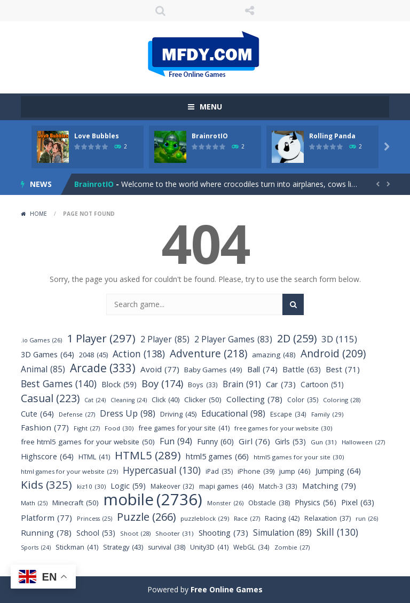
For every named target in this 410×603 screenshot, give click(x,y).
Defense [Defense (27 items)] (77, 414)
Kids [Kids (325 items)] (46, 484)
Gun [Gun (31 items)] (324, 442)
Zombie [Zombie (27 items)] (292, 547)
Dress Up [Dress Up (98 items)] (127, 413)
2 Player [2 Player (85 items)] (165, 339)
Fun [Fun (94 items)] (176, 441)
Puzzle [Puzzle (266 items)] (146, 516)
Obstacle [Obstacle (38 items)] (269, 503)
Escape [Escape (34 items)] (288, 414)
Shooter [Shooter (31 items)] (174, 533)
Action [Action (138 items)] (139, 354)
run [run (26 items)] (367, 518)
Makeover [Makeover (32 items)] (172, 486)
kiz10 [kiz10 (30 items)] (91, 486)
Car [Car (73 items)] (281, 384)
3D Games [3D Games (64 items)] (47, 354)
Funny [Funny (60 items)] (215, 441)
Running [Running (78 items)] (46, 532)
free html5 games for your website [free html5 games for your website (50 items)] (88, 442)
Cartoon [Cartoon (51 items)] (322, 384)
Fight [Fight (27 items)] (87, 428)
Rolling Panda (332, 135)
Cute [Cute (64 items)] (37, 413)
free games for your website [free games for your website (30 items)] (283, 428)
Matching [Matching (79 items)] (329, 485)
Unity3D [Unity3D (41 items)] (209, 547)
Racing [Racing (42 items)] (282, 518)
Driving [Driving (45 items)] (178, 414)
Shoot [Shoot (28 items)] (135, 533)
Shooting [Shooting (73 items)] (223, 532)
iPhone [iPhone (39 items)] (256, 471)
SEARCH (161, 10)
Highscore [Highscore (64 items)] (47, 456)
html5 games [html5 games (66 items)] (217, 456)
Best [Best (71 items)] (343, 369)
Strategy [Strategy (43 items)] (123, 547)
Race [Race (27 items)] (247, 518)
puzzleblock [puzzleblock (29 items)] (204, 518)
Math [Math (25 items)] (34, 503)
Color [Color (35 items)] (302, 399)
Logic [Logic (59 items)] (128, 485)
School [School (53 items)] (95, 532)
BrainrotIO (210, 135)
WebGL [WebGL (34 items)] (251, 547)
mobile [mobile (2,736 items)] (153, 499)
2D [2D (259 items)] (297, 338)
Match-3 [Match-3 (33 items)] (278, 486)
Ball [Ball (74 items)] (262, 369)
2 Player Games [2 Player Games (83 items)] (233, 339)
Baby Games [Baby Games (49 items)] (213, 370)
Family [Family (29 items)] (327, 414)
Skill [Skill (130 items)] (337, 532)
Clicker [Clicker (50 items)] (203, 399)
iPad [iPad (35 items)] (219, 471)
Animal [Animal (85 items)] (43, 369)
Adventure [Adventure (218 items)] (208, 353)
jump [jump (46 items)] (295, 471)
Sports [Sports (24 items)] (36, 547)
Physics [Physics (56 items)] (315, 502)
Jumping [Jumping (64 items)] (338, 470)
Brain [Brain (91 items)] (242, 384)
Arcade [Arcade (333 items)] (103, 368)
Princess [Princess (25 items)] (94, 519)
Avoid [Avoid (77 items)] (159, 369)
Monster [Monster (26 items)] (225, 503)
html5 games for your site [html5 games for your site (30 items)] (299, 457)
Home (38, 213)
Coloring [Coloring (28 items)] (341, 399)
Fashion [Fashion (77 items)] (45, 427)
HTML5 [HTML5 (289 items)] (148, 455)
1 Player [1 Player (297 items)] (101, 338)
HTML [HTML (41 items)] (94, 457)
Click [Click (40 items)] (165, 399)
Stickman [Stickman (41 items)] (77, 547)
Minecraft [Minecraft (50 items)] (75, 503)
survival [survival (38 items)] (166, 547)
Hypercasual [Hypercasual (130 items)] (162, 470)
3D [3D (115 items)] (339, 339)
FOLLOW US (250, 10)
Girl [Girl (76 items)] (254, 441)
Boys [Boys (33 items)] (203, 384)
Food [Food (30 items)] (119, 428)
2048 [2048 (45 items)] (93, 355)
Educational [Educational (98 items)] (233, 413)
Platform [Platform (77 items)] (46, 517)
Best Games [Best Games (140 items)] (59, 383)
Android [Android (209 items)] (333, 354)
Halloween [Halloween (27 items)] (363, 442)
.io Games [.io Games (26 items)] (41, 340)
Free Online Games (227, 589)
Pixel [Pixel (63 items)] (357, 502)
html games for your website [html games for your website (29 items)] (69, 471)
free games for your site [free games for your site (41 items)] (184, 428)
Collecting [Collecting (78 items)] (254, 399)
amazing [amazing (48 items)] (274, 355)
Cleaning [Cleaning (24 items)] (129, 400)
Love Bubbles (96, 135)
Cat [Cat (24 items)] (95, 400)
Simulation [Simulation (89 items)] (282, 532)
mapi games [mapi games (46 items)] (226, 486)
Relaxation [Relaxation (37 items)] (327, 518)
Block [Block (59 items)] (119, 384)
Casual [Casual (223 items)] (50, 398)
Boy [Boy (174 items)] (162, 383)
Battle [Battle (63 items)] (301, 369)
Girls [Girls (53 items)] (290, 441)
